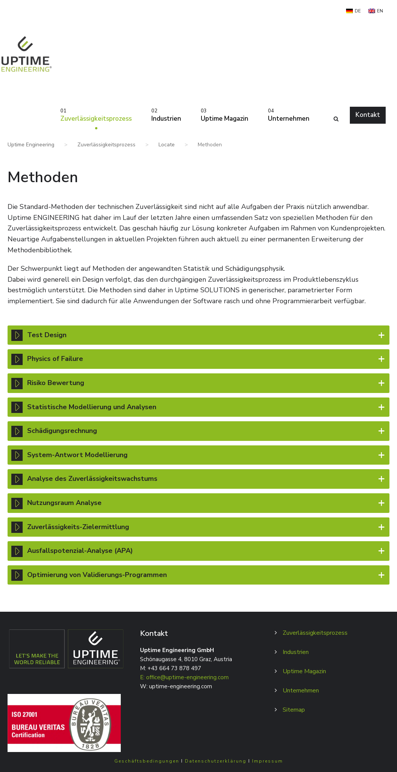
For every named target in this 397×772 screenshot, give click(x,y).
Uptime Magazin (224, 115)
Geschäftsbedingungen (146, 761)
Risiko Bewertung (198, 382)
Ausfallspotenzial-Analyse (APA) (198, 550)
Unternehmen (288, 115)
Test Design (198, 335)
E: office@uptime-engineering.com (184, 677)
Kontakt (367, 115)
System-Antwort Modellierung (198, 454)
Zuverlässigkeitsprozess (96, 115)
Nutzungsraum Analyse (198, 502)
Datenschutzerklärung (215, 761)
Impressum (267, 761)
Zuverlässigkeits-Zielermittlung (198, 527)
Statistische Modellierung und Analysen (198, 407)
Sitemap (294, 710)
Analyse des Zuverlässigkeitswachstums (198, 478)
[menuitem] (353, 10)
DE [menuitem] (358, 11)
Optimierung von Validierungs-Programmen (198, 574)
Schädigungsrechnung (198, 430)
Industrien (166, 115)
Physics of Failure (198, 358)
